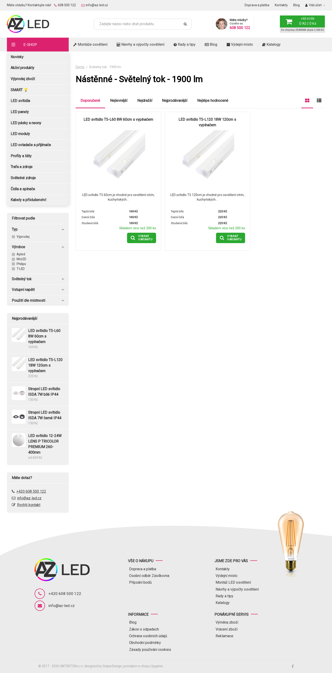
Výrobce (38, 247)
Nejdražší (144, 100)
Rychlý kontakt (28, 505)
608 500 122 (65, 5)
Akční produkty (22, 68)
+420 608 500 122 (31, 491)
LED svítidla (20, 101)
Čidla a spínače (23, 189)
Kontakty (281, 5)
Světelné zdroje (23, 178)
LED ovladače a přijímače (31, 145)
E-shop (30, 44)
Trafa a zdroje (22, 167)
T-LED (21, 269)
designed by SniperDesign (103, 666)
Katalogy (271, 44)
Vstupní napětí (38, 290)
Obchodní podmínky (145, 642)
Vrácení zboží (226, 629)
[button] (302, 21)
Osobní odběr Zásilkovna (149, 575)
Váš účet (313, 5)
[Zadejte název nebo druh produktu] (139, 24)
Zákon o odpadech (144, 629)
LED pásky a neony (26, 123)
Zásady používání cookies (150, 649)
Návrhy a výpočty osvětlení (140, 44)
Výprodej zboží (23, 79)
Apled (21, 254)
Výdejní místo (239, 44)
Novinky (17, 57)
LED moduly (20, 134)
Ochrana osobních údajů (148, 636)
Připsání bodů (140, 582)
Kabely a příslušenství (28, 200)
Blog (296, 5)
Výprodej (23, 236)
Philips (21, 264)
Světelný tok (38, 279)
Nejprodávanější (174, 100)
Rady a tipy (185, 44)
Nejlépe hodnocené (212, 100)
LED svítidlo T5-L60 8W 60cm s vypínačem (116, 120)
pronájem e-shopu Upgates (143, 666)
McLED (21, 259)
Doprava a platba (257, 5)
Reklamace (224, 636)
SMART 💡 (19, 90)
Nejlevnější (118, 100)
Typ (38, 229)
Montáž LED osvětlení (233, 582)
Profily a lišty (21, 156)
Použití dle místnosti (38, 300)
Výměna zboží (227, 622)
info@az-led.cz (94, 5)
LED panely (20, 112)
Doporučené (90, 100)
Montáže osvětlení (90, 44)
